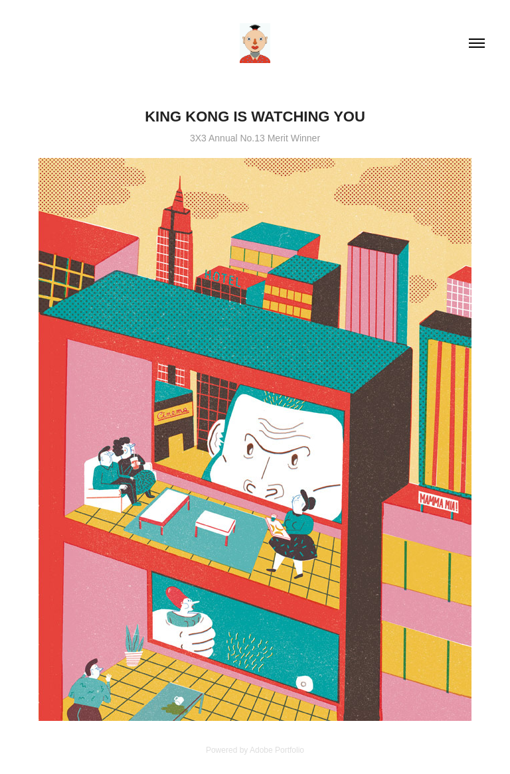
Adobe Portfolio (277, 750)
